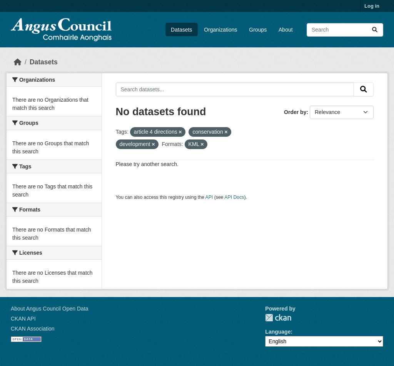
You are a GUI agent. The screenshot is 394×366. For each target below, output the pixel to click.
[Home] (18, 62)
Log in (371, 6)
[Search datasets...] (345, 30)
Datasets (181, 30)
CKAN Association (33, 329)
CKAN (278, 318)
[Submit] (374, 30)
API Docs (234, 197)
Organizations (220, 30)
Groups (258, 30)
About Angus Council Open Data (49, 309)
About (286, 30)
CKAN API (23, 319)
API (209, 197)
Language (277, 332)
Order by (295, 112)
